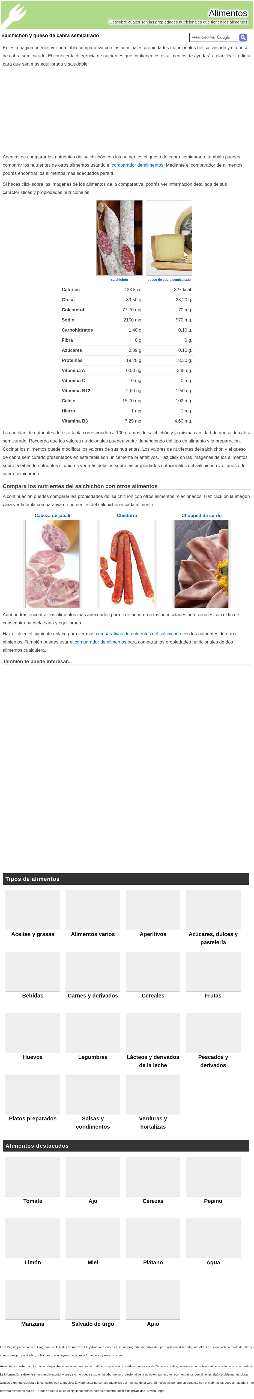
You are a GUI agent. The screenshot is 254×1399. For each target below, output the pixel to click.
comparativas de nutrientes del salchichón (138, 633)
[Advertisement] (127, 109)
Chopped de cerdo (201, 515)
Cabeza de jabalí (52, 515)
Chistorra (127, 515)
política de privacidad (130, 1390)
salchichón (119, 280)
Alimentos (228, 13)
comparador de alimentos (137, 165)
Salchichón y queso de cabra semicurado (50, 35)
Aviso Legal (156, 1390)
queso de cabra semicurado (169, 280)
